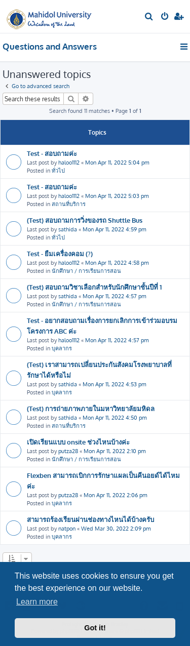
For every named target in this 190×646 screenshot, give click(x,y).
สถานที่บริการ (69, 204)
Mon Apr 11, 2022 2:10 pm (115, 451)
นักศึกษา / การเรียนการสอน (86, 270)
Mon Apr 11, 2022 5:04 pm (117, 162)
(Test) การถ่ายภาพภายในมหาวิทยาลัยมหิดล (91, 408)
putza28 (68, 451)
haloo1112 (69, 162)
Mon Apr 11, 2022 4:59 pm (114, 229)
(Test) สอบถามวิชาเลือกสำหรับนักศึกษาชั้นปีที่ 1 (94, 286)
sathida (67, 229)
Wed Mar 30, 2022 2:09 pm (116, 528)
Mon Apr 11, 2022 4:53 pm (114, 384)
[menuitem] (149, 17)
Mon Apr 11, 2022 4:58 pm (117, 262)
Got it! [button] (94, 628)
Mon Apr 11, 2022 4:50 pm (115, 417)
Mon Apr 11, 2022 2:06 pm (115, 495)
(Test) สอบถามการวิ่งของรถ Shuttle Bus (84, 220)
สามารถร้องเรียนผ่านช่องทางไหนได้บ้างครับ (90, 519)
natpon (66, 528)
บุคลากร (62, 348)
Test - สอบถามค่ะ (52, 153)
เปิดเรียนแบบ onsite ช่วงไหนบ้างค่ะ (78, 441)
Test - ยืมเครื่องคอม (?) (60, 253)
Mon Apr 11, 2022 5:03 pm (117, 195)
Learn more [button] (37, 601)
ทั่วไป (58, 170)
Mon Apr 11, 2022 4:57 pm (114, 296)
